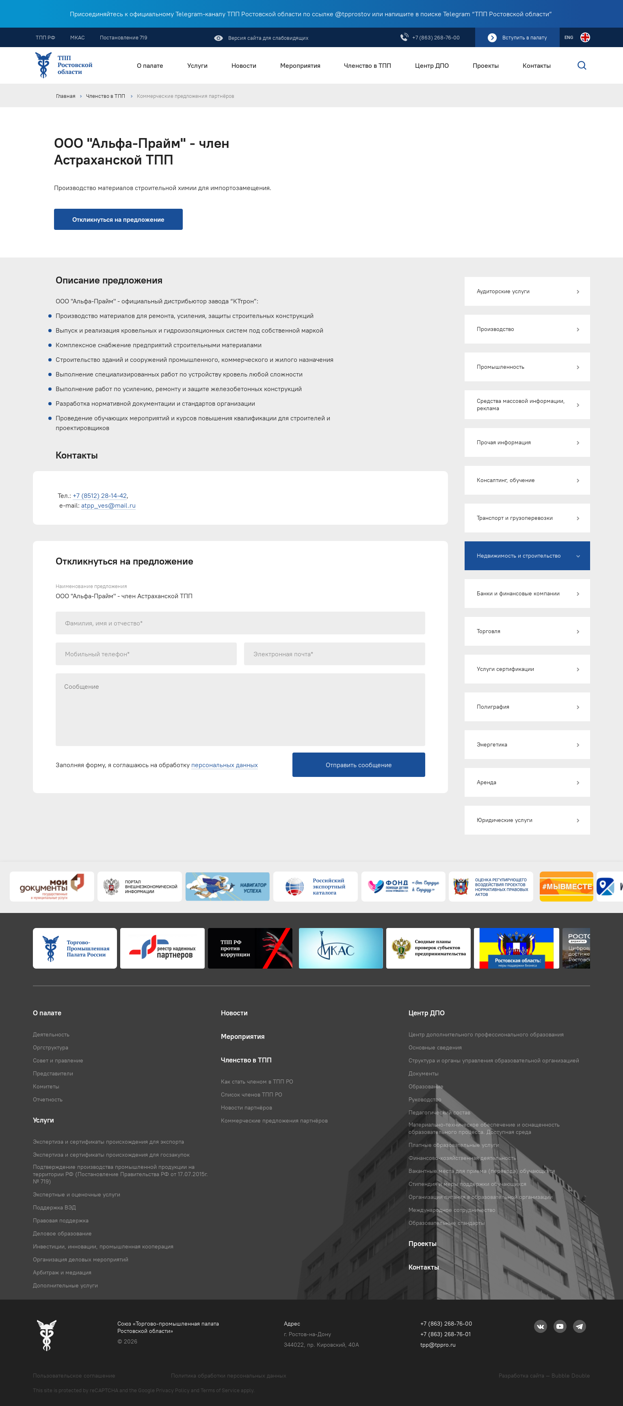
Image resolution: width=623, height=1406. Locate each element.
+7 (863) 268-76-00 (436, 37)
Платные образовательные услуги (454, 1145)
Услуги (197, 65)
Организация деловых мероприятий (80, 1259)
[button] (527, 291)
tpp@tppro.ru (438, 1344)
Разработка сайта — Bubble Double (544, 1375)
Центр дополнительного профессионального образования (486, 1034)
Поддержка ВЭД (54, 1207)
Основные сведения (435, 1047)
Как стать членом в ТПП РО (257, 1081)
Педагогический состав (439, 1112)
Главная (66, 96)
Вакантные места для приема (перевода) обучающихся (482, 1171)
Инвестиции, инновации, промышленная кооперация (103, 1246)
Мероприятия (300, 65)
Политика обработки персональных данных (228, 1375)
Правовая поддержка (61, 1220)
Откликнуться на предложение (118, 219)
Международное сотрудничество (452, 1209)
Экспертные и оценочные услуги (76, 1194)
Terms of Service (220, 1390)
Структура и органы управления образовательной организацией (494, 1060)
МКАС (77, 37)
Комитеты (46, 1086)
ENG (569, 37)
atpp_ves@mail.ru (108, 505)
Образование (426, 1086)
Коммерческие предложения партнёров (185, 96)
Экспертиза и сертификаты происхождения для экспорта (108, 1141)
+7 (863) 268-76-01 (445, 1334)
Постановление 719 (123, 37)
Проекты (486, 65)
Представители (53, 1073)
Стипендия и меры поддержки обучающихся (467, 1184)
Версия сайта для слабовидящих (268, 38)
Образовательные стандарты (447, 1222)
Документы (424, 1073)
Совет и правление (58, 1060)
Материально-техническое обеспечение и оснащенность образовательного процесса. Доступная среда (484, 1128)
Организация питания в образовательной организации (481, 1197)
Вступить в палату (524, 37)
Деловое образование (62, 1233)
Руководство (425, 1099)
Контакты (537, 65)
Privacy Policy (173, 1390)
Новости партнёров (246, 1107)
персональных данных (224, 765)
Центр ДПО (432, 65)
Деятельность (51, 1034)
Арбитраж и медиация (62, 1272)
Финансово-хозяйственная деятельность (462, 1158)
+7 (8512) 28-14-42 (100, 495)
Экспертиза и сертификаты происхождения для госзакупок (111, 1154)
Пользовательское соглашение (74, 1375)
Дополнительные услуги (65, 1285)
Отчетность (48, 1099)
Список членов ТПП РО (251, 1094)
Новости (243, 65)
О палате (150, 65)
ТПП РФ (45, 37)
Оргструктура (50, 1047)
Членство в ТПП (367, 65)
